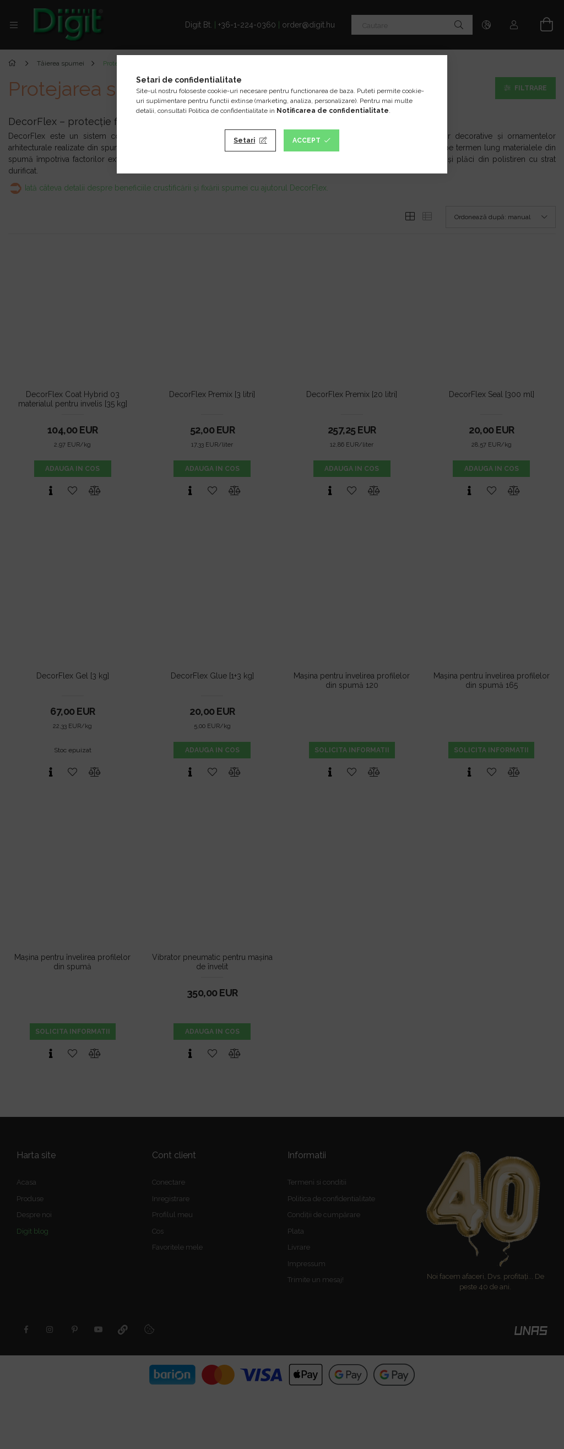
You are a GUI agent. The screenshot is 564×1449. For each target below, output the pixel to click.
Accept (306, 140)
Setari (244, 140)
